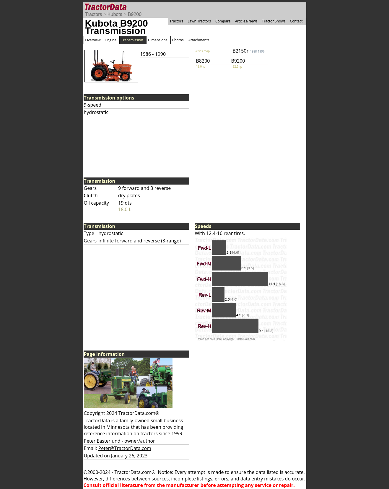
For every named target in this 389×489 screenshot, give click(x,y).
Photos (178, 40)
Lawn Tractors (199, 21)
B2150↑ (249, 51)
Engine (111, 40)
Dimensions (157, 40)
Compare (223, 21)
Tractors (93, 14)
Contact (296, 21)
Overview (93, 40)
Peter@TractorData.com (124, 448)
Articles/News (246, 21)
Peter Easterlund (102, 441)
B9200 (134, 14)
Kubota (115, 14)
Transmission (132, 40)
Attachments (198, 40)
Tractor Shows (274, 21)
